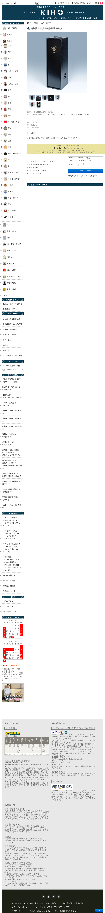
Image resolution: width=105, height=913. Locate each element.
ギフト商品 (7, 340)
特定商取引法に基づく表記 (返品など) (83, 176)
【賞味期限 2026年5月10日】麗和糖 (11, 396)
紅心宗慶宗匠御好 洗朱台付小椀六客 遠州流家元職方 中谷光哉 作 (12, 464)
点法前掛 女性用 (9, 591)
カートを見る (96, 3)
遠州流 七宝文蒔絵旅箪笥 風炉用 (12, 483)
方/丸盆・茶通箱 (12, 122)
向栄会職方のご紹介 (10, 612)
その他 (8, 217)
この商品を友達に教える (38, 164)
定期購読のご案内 (10, 309)
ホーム (42, 18)
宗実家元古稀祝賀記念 (11, 319)
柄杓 (8, 238)
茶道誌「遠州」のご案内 (12, 304)
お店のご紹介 (52, 18)
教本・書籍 (11, 289)
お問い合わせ (92, 18)
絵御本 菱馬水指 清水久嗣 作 (10, 404)
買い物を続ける (35, 167)
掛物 (7, 46)
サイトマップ (8, 606)
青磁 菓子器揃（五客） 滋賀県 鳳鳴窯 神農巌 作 (11, 475)
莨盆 (7, 204)
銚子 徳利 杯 (10, 173)
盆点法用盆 (10, 211)
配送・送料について (42, 903)
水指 (7, 103)
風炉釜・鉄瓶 (10, 84)
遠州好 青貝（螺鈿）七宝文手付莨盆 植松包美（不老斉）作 (11, 452)
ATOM (67, 907)
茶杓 (7, 135)
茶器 (7, 109)
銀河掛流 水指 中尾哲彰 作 (9, 443)
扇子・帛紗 (11, 270)
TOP (29, 23)
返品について (57, 903)
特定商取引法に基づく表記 (73, 903)
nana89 (6, 350)
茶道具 (36, 23)
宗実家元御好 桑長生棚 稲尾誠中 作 (11, 491)
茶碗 (7, 128)
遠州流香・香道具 (14, 244)
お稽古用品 (11, 283)
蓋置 (7, 141)
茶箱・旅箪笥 (46, 23)
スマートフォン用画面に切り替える (62, 911)
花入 (7, 52)
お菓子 (9, 35)
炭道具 (8, 185)
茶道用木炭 (11, 251)
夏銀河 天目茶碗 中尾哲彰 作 (10, 435)
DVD (5, 295)
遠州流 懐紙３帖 (9, 575)
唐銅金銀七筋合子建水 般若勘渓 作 (12, 388)
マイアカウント (18, 911)
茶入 (7, 116)
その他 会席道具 (12, 179)
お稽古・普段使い (10, 329)
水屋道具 (11, 263)
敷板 (7, 90)
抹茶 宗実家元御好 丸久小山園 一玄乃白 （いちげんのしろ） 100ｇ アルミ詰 (11, 535)
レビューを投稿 (35, 173)
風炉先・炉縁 (10, 71)
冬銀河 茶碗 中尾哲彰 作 (12, 420)
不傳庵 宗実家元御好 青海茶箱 (10, 498)
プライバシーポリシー (20, 907)
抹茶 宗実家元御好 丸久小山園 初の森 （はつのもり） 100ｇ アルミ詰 (11, 522)
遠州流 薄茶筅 (9, 581)
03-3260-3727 (61, 148)
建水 (7, 147)
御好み (5, 345)
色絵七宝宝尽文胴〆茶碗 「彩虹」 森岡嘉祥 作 (12, 380)
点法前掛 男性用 (9, 586)
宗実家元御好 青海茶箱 (12, 356)
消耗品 (10, 257)
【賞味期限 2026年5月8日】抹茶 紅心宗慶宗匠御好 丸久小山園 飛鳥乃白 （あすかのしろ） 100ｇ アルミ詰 (12, 563)
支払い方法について (26, 903)
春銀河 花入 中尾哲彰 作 (12, 506)
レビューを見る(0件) (37, 170)
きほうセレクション (10, 335)
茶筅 (8, 225)
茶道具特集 (80, 18)
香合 (7, 65)
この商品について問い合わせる (41, 162)
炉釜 (7, 78)
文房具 (8, 192)
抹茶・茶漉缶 (12, 28)
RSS (60, 907)
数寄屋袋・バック (14, 276)
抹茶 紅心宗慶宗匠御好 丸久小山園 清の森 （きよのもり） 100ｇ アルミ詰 (12, 548)
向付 (7, 166)
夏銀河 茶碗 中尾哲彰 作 (12, 412)
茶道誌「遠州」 (67, 18)
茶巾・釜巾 (11, 231)
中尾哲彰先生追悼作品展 (12, 324)
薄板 (7, 59)
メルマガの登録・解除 (11, 366)
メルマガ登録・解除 (49, 907)
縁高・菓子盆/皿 (12, 154)
